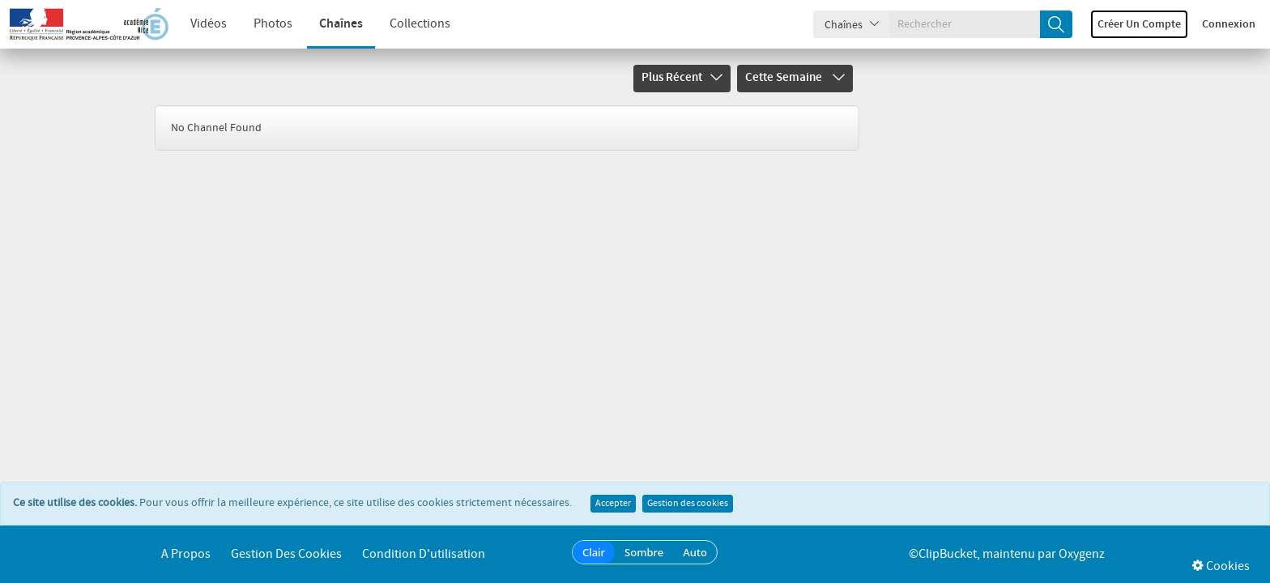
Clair (593, 552)
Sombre (643, 552)
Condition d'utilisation (423, 554)
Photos (273, 23)
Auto (695, 552)
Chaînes (341, 23)
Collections (420, 23)
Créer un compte (1139, 24)
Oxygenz (1082, 554)
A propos (186, 554)
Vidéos (208, 23)
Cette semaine (795, 78)
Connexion (1228, 24)
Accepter (613, 503)
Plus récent (681, 78)
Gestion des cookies (687, 503)
